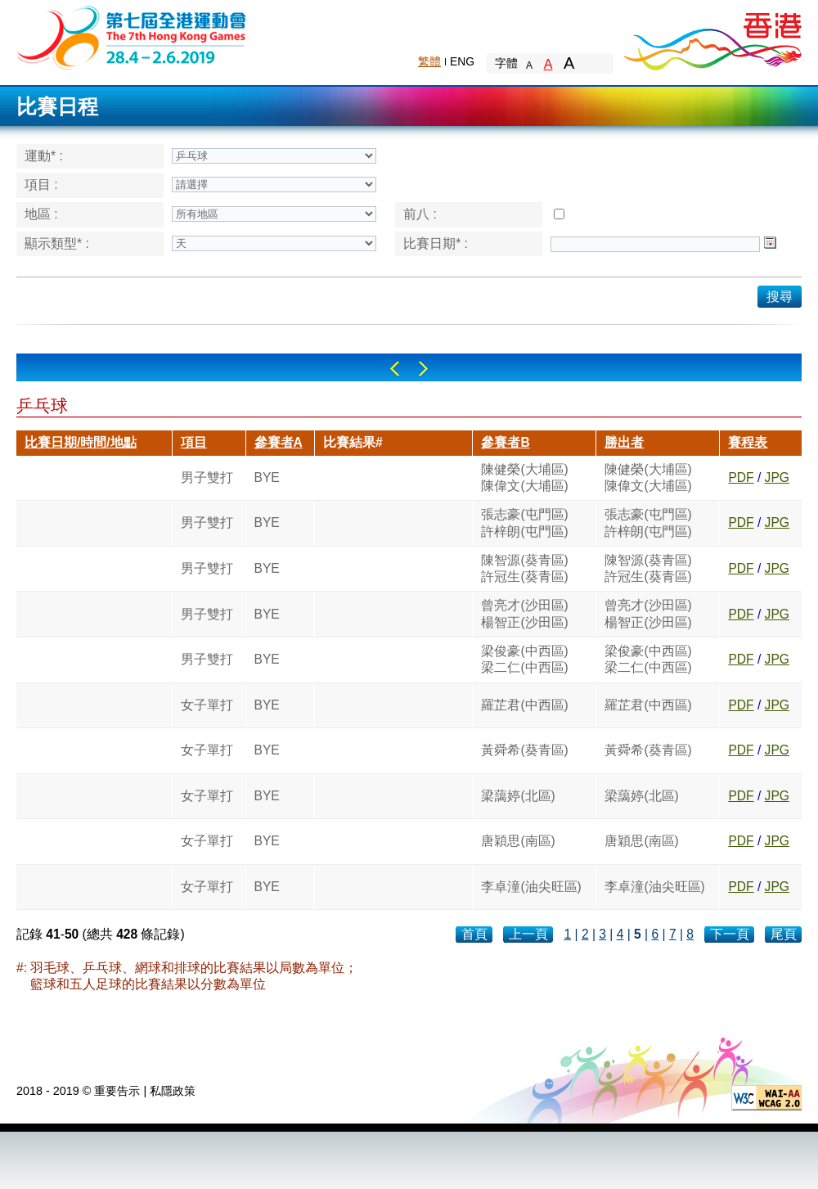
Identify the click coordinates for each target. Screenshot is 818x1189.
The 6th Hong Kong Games (132, 36)
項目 (194, 442)
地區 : (41, 214)
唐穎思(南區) (518, 841)
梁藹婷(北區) (518, 796)
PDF (740, 477)
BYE (267, 477)
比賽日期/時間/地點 (81, 442)
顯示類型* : (57, 243)
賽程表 (747, 442)
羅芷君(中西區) (524, 705)
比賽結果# (353, 442)
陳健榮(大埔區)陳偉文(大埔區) (524, 477)
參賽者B (505, 442)
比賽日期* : (435, 243)
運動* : (44, 156)
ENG (462, 61)
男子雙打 (207, 477)
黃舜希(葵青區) (524, 750)
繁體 (429, 61)
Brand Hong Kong (712, 37)
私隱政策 (173, 1090)
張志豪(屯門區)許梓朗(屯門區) (524, 522)
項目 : (41, 184)
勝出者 (624, 442)
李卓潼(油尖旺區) (531, 887)
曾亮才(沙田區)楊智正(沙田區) (524, 613)
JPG (777, 477)
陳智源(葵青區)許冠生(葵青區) (524, 568)
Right (423, 368)
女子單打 (207, 705)
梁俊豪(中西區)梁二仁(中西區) (524, 659)
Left (394, 368)
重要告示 (117, 1090)
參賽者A (278, 442)
